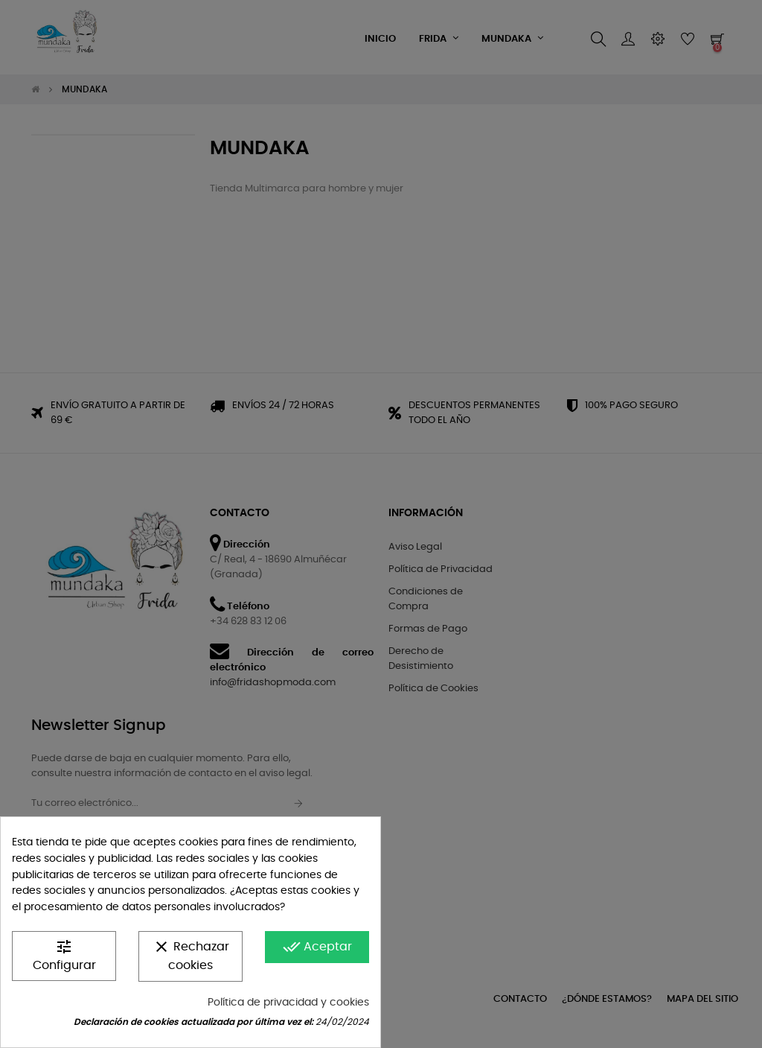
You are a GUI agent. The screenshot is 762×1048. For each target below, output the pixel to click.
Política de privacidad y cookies (288, 1002)
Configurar (64, 954)
